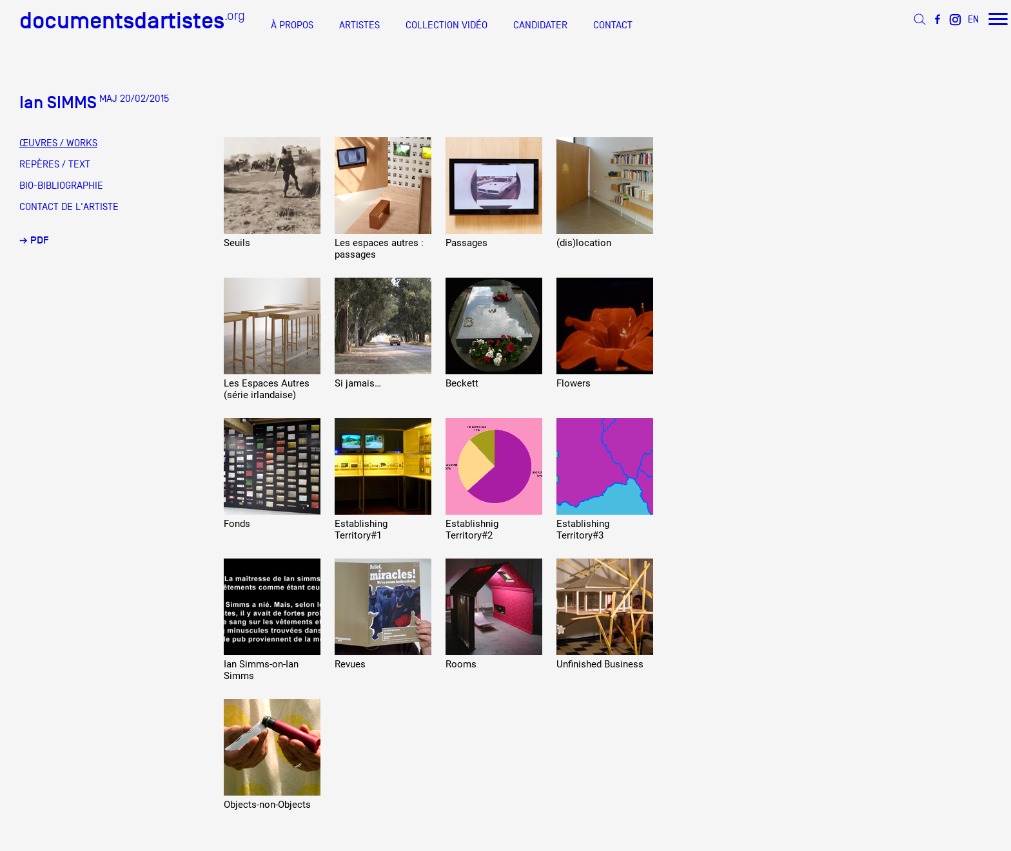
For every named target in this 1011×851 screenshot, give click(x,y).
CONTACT (613, 25)
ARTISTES (359, 25)
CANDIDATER (540, 25)
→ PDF (34, 240)
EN (973, 19)
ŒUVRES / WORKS (58, 143)
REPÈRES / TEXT (54, 164)
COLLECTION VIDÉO (446, 25)
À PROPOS (292, 25)
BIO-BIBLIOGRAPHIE (61, 185)
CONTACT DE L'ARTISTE (69, 207)
